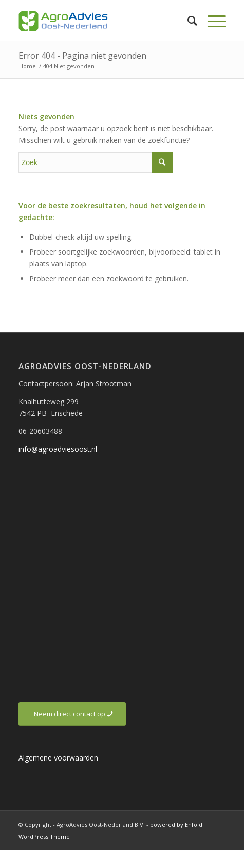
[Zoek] (187, 20)
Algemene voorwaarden (58, 758)
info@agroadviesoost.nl (57, 449)
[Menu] (211, 20)
